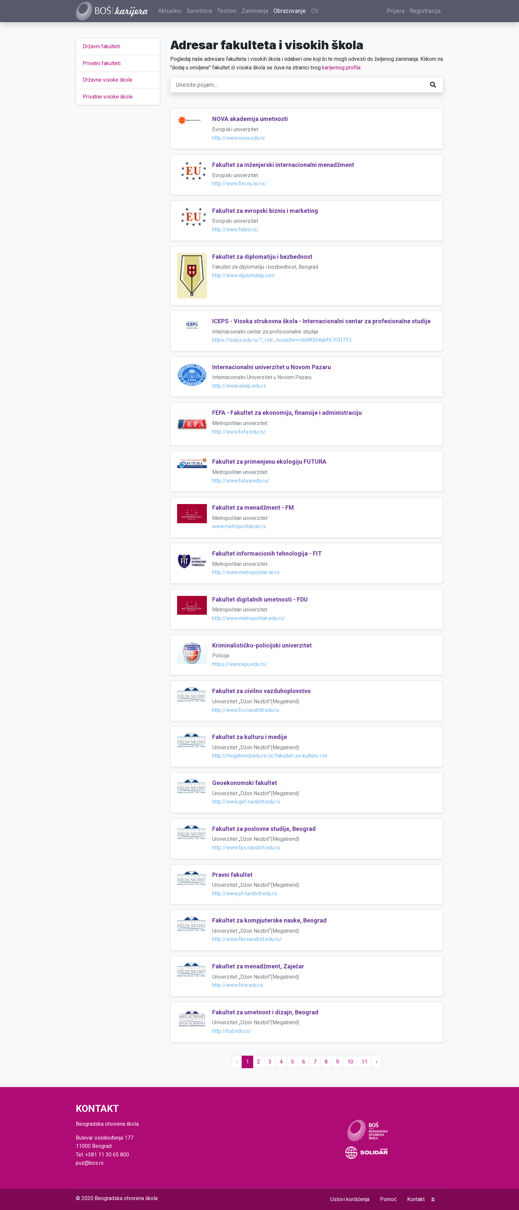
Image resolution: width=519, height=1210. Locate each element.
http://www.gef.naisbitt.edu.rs (246, 802)
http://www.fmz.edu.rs (237, 985)
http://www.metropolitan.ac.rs (246, 572)
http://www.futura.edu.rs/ (240, 481)
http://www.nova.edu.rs (238, 138)
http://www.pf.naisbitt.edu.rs (244, 893)
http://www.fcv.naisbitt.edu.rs (245, 710)
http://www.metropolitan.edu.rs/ (248, 618)
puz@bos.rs (90, 1163)
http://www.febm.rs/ (235, 230)
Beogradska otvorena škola (126, 1198)
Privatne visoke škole (108, 97)
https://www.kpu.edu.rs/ (239, 664)
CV (315, 11)
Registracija (425, 11)
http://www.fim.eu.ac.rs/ (239, 184)
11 (364, 1062)
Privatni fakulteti (101, 63)
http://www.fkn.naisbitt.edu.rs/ (247, 939)
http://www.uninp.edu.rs (239, 386)
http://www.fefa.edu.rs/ (239, 432)
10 (350, 1062)
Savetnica (200, 11)
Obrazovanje (290, 11)
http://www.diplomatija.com (243, 276)
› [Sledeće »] (376, 1062)
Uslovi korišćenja (349, 1199)
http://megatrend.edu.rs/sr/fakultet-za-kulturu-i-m (269, 756)
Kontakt (416, 1199)
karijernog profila (341, 67)
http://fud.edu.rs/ (231, 1031)
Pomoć (388, 1199)
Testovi (227, 11)
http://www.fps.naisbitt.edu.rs (246, 848)
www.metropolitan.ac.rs (239, 527)
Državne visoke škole (107, 80)
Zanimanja (256, 11)
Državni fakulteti (101, 47)
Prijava (395, 11)
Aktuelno (170, 11)
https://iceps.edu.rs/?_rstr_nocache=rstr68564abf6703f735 (282, 340)
